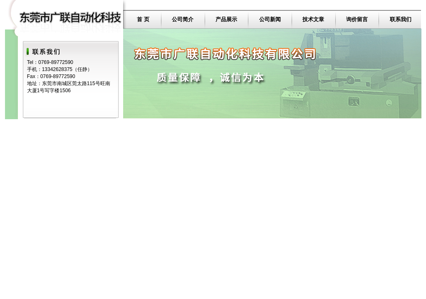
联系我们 (400, 19)
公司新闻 (270, 19)
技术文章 (313, 19)
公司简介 (182, 19)
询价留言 (357, 19)
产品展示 (226, 19)
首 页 (143, 19)
